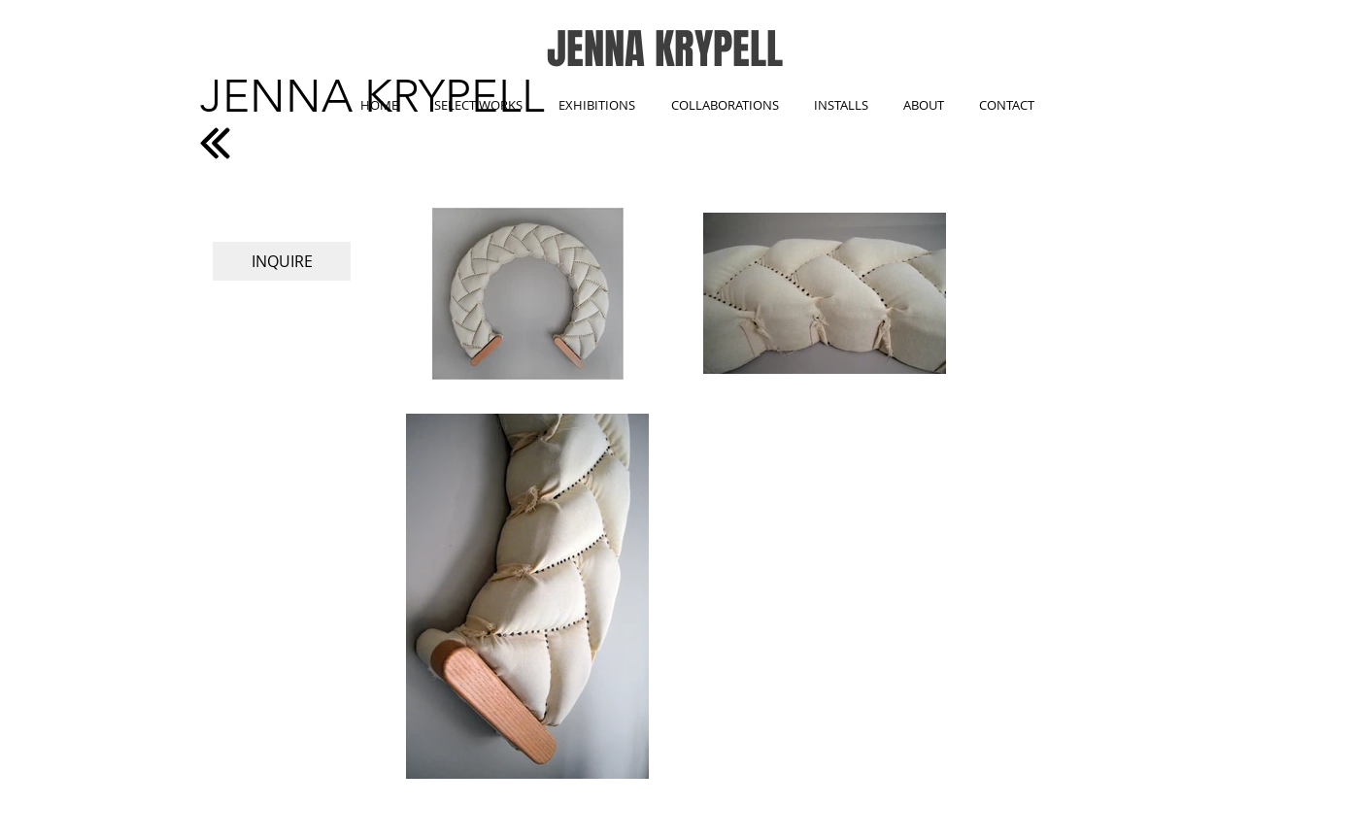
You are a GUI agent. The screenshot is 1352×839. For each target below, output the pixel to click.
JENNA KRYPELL (665, 49)
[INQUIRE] (282, 261)
